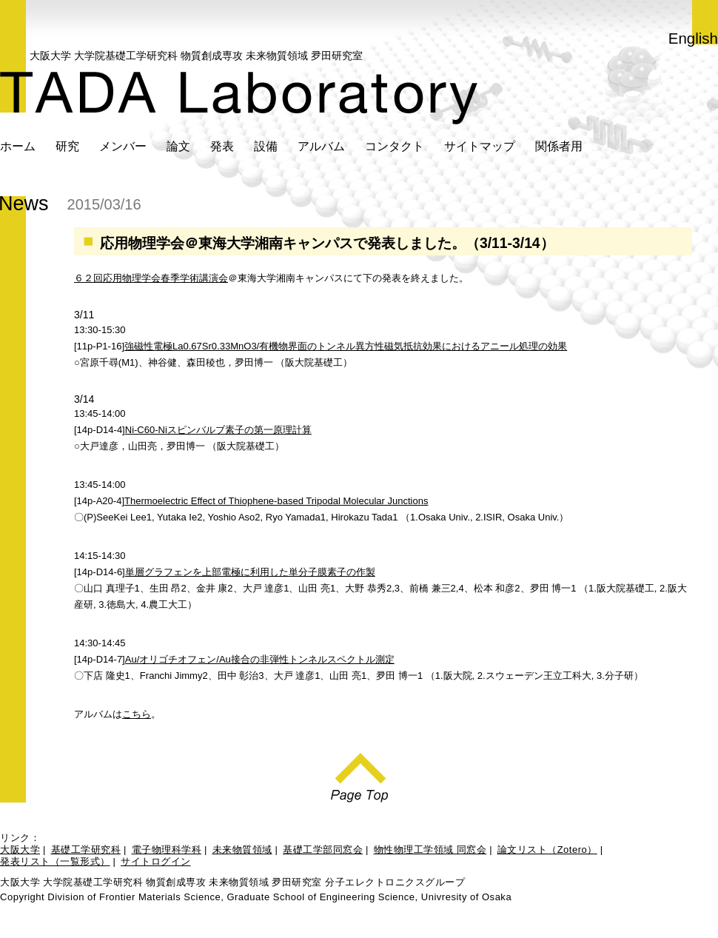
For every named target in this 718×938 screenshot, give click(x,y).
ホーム (18, 146)
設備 (266, 146)
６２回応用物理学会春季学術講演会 (151, 278)
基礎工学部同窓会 (323, 849)
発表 (222, 146)
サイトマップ (479, 146)
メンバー (123, 146)
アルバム (321, 146)
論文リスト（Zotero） (547, 849)
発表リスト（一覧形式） (55, 861)
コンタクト (394, 146)
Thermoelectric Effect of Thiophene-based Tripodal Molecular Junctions (276, 500)
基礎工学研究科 (86, 849)
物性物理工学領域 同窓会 (430, 849)
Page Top (359, 774)
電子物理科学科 (167, 849)
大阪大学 (20, 849)
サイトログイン (156, 861)
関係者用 (559, 146)
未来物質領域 (242, 849)
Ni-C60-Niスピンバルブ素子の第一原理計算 (218, 429)
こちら (136, 714)
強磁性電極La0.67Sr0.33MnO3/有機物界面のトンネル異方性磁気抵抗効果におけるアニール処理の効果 (345, 346)
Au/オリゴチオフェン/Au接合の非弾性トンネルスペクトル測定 (260, 659)
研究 (67, 146)
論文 (178, 146)
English (693, 38)
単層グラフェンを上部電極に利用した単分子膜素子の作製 (250, 571)
